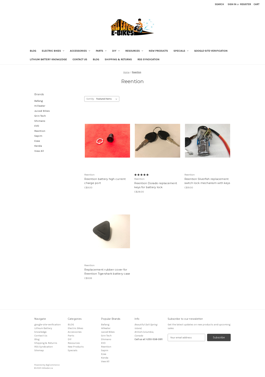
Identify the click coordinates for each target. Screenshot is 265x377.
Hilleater (39, 105)
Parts (101, 50)
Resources (134, 50)
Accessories (80, 50)
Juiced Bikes (42, 110)
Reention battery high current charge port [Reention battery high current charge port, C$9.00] (105, 181)
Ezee (37, 140)
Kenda (38, 145)
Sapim (38, 135)
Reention (39, 130)
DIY (116, 50)
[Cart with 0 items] (256, 4)
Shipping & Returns (118, 59)
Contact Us (79, 59)
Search (219, 4)
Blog (96, 59)
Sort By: (90, 99)
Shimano (39, 120)
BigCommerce (53, 365)
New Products (158, 50)
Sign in (232, 4)
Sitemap (39, 350)
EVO (36, 125)
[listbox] (107, 99)
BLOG (33, 50)
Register (245, 4)
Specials (180, 50)
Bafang (38, 100)
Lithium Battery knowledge (48, 59)
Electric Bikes (53, 50)
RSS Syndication (148, 59)
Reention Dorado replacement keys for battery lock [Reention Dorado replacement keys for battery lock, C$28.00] (155, 185)
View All (39, 150)
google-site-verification (211, 50)
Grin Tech (40, 115)
